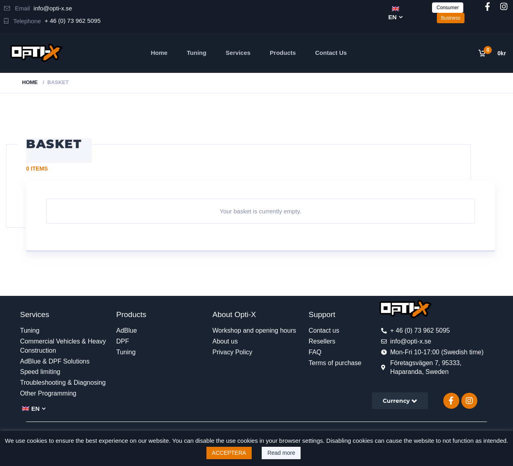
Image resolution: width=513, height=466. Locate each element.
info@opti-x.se (53, 8)
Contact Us (331, 52)
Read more (281, 453)
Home (159, 52)
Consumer (447, 7)
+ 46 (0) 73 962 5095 (72, 20)
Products (283, 52)
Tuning (196, 52)
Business (450, 18)
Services (238, 52)
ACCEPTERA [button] (229, 453)
